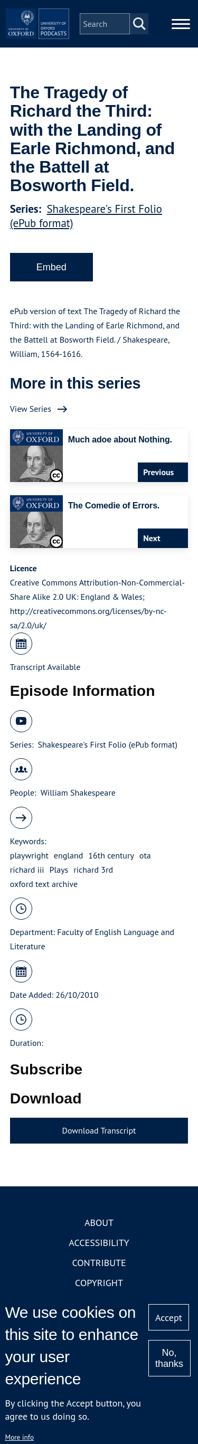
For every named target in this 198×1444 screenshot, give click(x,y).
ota (145, 855)
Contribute (99, 1263)
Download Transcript (99, 1130)
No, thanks (169, 1358)
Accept (168, 1317)
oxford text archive (44, 884)
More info (19, 1437)
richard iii (27, 869)
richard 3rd (93, 869)
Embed (51, 267)
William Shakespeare (78, 792)
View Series (30, 408)
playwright (29, 855)
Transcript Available (45, 667)
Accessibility (99, 1243)
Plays (59, 869)
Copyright (99, 1283)
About (99, 1222)
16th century (111, 855)
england (68, 855)
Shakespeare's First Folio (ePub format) (107, 744)
